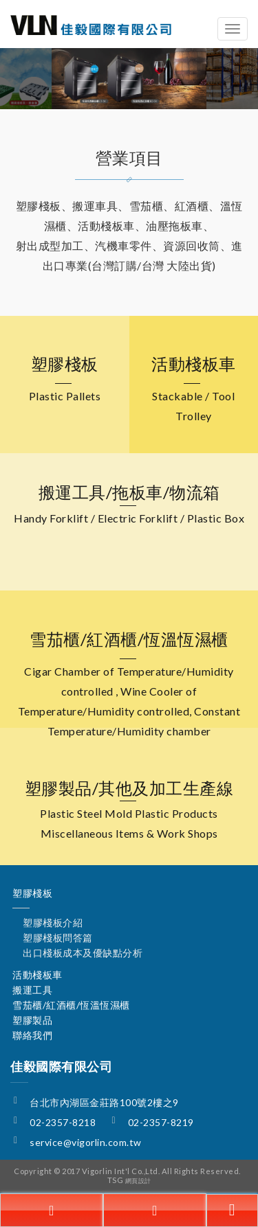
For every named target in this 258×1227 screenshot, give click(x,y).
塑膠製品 (32, 1020)
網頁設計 (138, 1180)
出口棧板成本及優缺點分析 (82, 953)
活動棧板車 (37, 975)
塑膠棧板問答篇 (58, 937)
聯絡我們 (32, 1035)
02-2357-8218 (63, 1122)
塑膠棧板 (32, 893)
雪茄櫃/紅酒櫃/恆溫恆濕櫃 (71, 1005)
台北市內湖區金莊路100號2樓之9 (104, 1102)
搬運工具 (32, 990)
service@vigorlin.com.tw (86, 1142)
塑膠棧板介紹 (53, 922)
